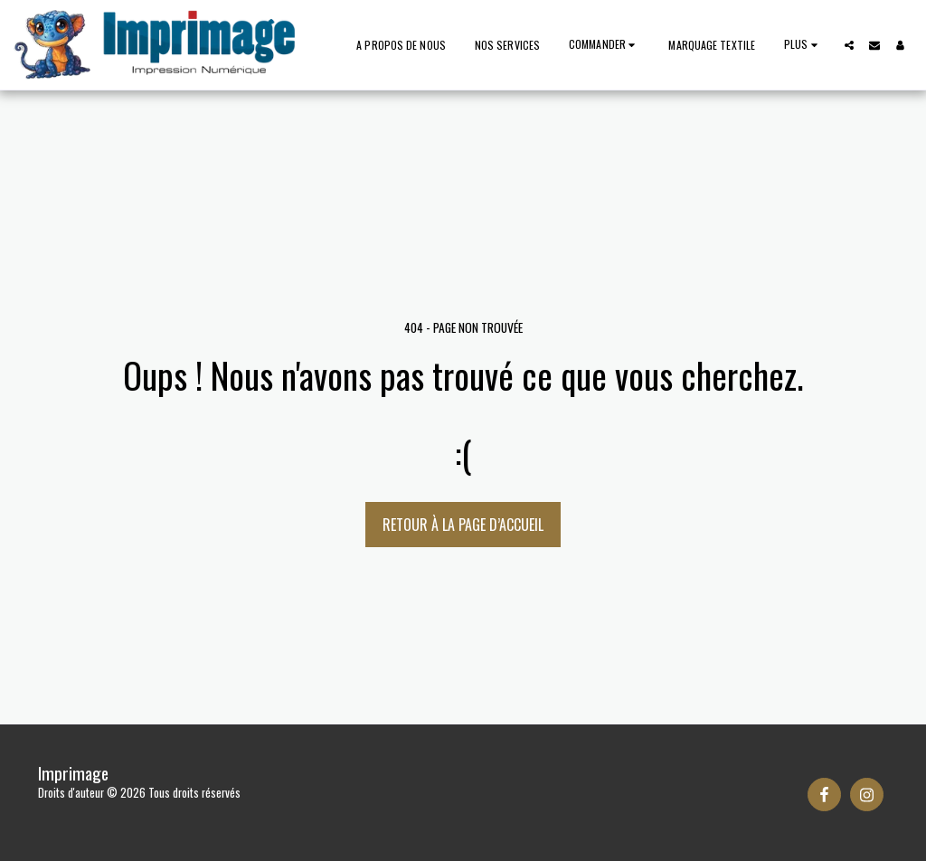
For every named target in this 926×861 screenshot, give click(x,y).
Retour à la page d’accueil (463, 524)
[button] (849, 45)
